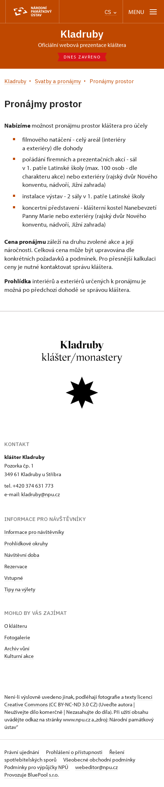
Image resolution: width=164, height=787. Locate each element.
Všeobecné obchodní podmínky (99, 759)
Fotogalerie (17, 637)
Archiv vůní (16, 648)
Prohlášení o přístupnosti (75, 752)
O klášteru (15, 625)
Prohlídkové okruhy (26, 543)
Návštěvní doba (21, 554)
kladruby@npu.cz (40, 494)
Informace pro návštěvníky (34, 531)
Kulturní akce (19, 656)
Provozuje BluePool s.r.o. (31, 774)
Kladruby (82, 34)
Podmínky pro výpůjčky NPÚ (36, 767)
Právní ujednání (22, 752)
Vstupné (13, 577)
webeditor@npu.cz (96, 767)
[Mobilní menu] (143, 11)
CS (111, 12)
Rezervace (15, 566)
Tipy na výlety (19, 589)
